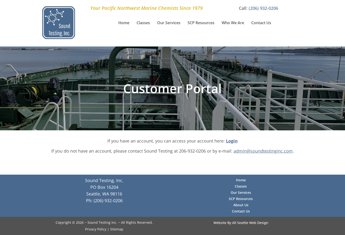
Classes (143, 22)
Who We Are (233, 22)
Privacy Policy (95, 229)
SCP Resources (201, 22)
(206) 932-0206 (263, 8)
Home (123, 22)
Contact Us (261, 22)
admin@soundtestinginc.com (263, 151)
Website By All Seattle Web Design (240, 222)
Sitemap (116, 229)
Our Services (168, 22)
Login (232, 141)
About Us (240, 205)
